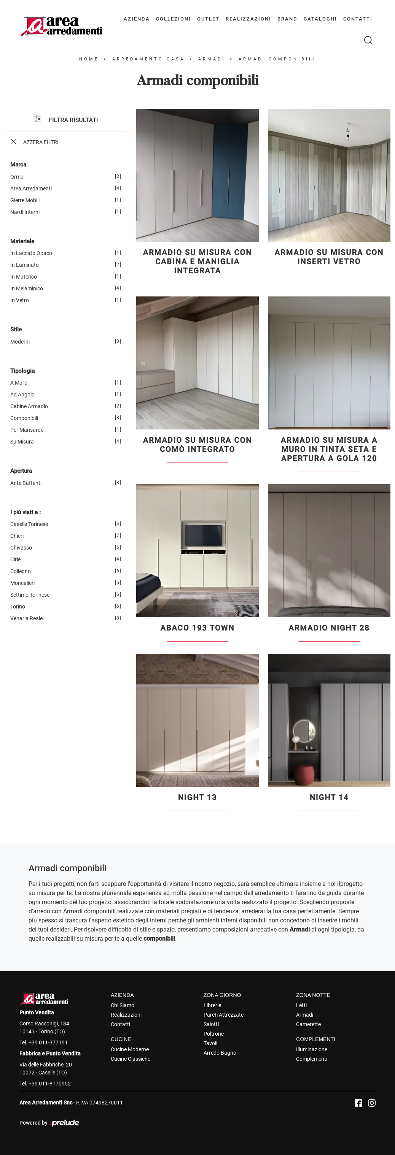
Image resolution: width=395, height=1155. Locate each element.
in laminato (24, 265)
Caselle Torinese (29, 524)
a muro (18, 383)
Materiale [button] (22, 241)
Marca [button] (18, 164)
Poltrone (214, 1034)
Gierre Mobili (25, 200)
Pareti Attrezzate (224, 1015)
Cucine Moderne (130, 1049)
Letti (301, 1005)
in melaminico (26, 288)
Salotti (211, 1024)
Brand (287, 19)
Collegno (20, 571)
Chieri (17, 536)
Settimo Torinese (29, 595)
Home (89, 59)
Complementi (311, 1059)
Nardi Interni (25, 212)
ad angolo (22, 394)
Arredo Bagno (220, 1053)
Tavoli (210, 1043)
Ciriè (15, 559)
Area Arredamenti (31, 188)
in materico (23, 277)
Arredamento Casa (148, 59)
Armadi (211, 59)
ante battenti (25, 483)
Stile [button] (16, 329)
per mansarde (26, 430)
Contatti (358, 19)
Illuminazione (311, 1049)
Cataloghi (320, 19)
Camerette (308, 1024)
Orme (16, 177)
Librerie (212, 1005)
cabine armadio (29, 406)
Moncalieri (22, 583)
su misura (22, 442)
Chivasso (21, 548)
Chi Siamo (122, 1005)
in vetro (19, 300)
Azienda (137, 19)
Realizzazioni (248, 19)
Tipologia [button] (22, 371)
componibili (24, 418)
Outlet (208, 19)
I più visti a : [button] (25, 512)
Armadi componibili (277, 59)
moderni (20, 342)
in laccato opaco (31, 253)
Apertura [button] (21, 470)
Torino (17, 607)
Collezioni (173, 19)
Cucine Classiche (130, 1059)
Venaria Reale (26, 618)
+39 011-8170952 (50, 1084)
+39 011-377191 (48, 1042)
